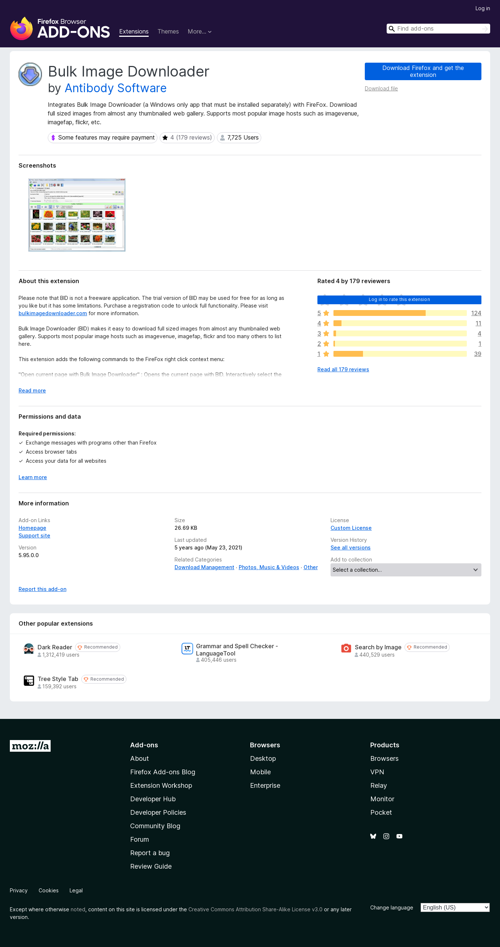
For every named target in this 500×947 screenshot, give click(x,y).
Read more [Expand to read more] (32, 390)
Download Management (204, 567)
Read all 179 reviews (343, 369)
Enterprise (265, 785)
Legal (76, 890)
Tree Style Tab (58, 679)
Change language (391, 907)
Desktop (263, 758)
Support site (34, 535)
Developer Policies (158, 812)
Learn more (33, 477)
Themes (168, 31)
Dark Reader (55, 647)
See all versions (351, 547)
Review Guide (151, 866)
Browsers (384, 758)
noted (78, 909)
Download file (381, 88)
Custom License (351, 528)
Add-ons (144, 745)
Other (311, 567)
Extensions (134, 31)
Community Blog (155, 826)
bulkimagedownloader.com (53, 313)
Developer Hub (153, 799)
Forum (139, 839)
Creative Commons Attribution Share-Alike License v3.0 (255, 909)
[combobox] (438, 29)
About (139, 758)
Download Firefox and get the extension (423, 71)
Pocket (381, 812)
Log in (483, 8)
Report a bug (150, 853)
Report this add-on (42, 589)
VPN (377, 772)
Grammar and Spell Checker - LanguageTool (237, 650)
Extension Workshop (161, 785)
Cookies (49, 890)
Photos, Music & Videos (269, 567)
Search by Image (378, 647)
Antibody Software (116, 88)
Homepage (32, 528)
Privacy (19, 890)
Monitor (382, 799)
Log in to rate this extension (399, 299)
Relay (378, 785)
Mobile (260, 772)
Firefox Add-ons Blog (162, 772)
